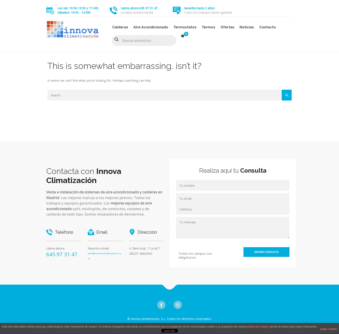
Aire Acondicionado (150, 27)
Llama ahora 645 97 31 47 (139, 8)
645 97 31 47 (61, 254)
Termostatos (185, 27)
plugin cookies (328, 329)
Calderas (120, 27)
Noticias (247, 27)
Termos (208, 27)
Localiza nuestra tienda (137, 12)
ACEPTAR (169, 331)
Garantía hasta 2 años (199, 8)
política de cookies (258, 326)
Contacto (267, 27)
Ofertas (227, 27)
